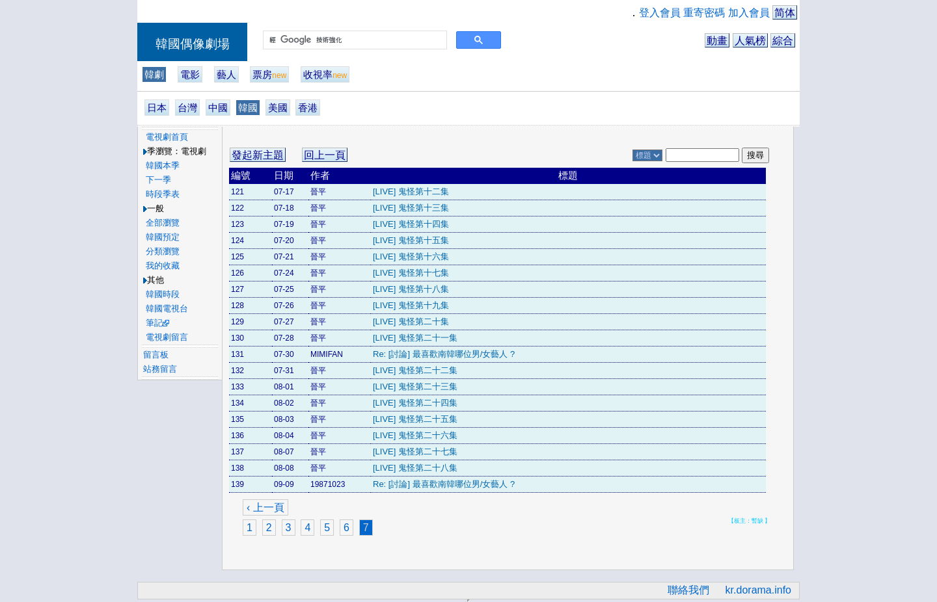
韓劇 (154, 74)
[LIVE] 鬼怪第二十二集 (415, 370)
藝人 (226, 74)
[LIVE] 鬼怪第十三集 (411, 208)
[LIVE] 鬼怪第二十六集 (415, 435)
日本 (157, 107)
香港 (308, 107)
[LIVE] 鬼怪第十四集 (411, 224)
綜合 (782, 40)
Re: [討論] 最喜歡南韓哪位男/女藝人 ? (444, 354)
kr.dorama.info (758, 589)
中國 (218, 107)
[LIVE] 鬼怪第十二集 (411, 191)
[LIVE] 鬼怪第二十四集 (415, 403)
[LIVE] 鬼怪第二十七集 (415, 451)
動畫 (717, 40)
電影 (190, 74)
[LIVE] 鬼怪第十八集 (411, 289)
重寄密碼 (704, 12)
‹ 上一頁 (265, 507)
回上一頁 (325, 155)
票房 (269, 74)
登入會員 (660, 12)
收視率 (325, 74)
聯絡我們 (688, 589)
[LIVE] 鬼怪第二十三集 (415, 386)
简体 (784, 12)
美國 (278, 107)
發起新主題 (258, 155)
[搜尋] (353, 40)
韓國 (248, 107)
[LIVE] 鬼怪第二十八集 (415, 468)
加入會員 (749, 12)
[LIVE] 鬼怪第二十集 (411, 321)
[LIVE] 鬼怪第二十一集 (415, 338)
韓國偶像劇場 (193, 44)
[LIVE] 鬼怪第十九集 (411, 305)
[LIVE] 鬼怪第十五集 (411, 240)
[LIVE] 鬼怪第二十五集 (415, 419)
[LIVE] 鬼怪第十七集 (411, 273)
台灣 (187, 107)
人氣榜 (750, 40)
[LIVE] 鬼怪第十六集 (411, 256)
